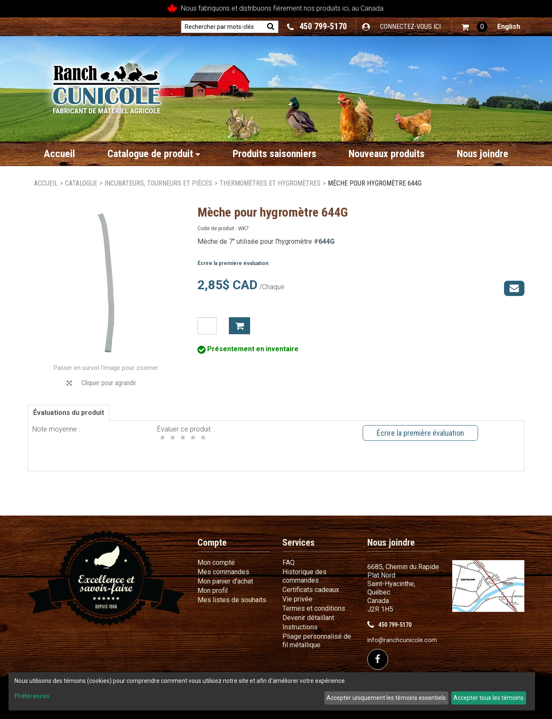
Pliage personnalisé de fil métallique (316, 640)
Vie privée (297, 599)
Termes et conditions (313, 608)
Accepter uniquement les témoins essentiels (386, 697)
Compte (212, 542)
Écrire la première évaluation (232, 263)
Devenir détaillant (308, 618)
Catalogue (81, 183)
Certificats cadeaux (310, 590)
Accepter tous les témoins (488, 697)
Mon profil (212, 590)
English (508, 27)
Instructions (300, 627)
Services (298, 542)
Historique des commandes (304, 576)
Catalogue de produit (153, 154)
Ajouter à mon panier (239, 325)
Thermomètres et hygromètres (270, 183)
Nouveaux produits (387, 154)
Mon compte (216, 562)
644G (326, 241)
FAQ (288, 562)
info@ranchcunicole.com (402, 640)
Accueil (59, 154)
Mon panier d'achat (225, 581)
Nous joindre (482, 154)
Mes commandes (223, 572)
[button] (474, 27)
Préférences (32, 696)
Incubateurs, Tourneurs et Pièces (158, 183)
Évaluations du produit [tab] (68, 413)
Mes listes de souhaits (231, 600)
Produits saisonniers (274, 154)
